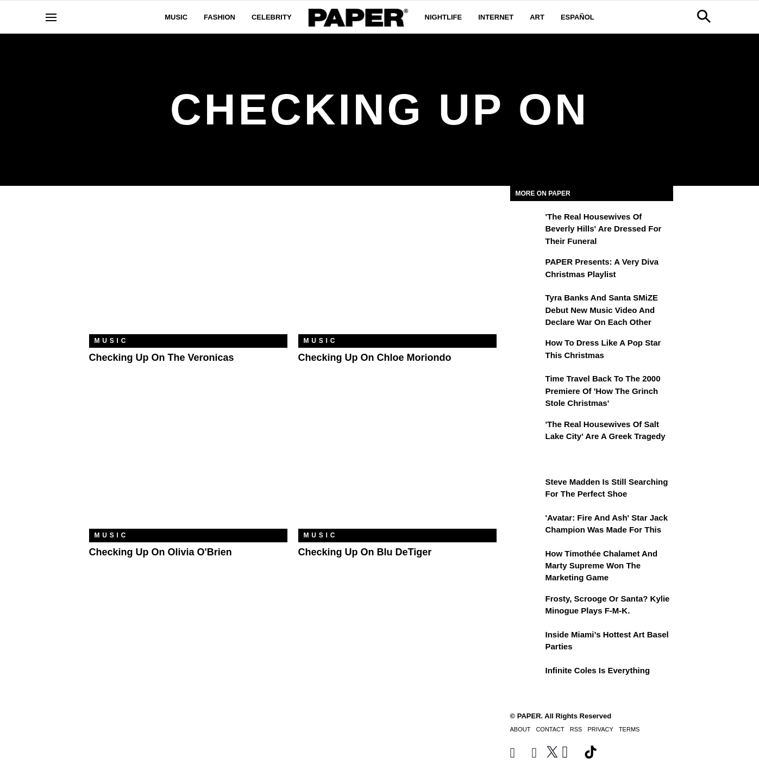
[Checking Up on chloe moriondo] (397, 268)
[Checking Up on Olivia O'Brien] (188, 463)
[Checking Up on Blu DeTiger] (397, 463)
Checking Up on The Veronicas (161, 357)
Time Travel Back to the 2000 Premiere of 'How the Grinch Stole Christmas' (603, 391)
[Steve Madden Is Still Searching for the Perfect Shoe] (526, 489)
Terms (629, 729)
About (520, 729)
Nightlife (443, 17)
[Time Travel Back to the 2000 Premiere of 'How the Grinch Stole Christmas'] (526, 386)
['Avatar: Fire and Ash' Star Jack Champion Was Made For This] (526, 525)
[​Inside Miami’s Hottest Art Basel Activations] (526, 642)
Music (176, 17)
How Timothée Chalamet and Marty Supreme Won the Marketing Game (601, 566)
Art (537, 17)
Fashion (219, 17)
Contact (550, 729)
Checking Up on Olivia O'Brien (160, 552)
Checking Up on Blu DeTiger (365, 552)
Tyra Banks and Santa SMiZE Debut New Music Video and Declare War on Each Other (601, 310)
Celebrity (272, 17)
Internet (495, 17)
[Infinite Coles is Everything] (526, 678)
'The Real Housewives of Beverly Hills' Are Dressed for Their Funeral (603, 229)
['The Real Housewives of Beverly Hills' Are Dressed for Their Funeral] (526, 224)
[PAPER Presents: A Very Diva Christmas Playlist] (526, 269)
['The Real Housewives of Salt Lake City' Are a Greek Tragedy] (526, 432)
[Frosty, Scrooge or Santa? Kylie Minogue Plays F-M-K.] (526, 606)
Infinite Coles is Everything (597, 670)
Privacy (600, 729)
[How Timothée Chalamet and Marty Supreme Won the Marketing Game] (526, 561)
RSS (576, 729)
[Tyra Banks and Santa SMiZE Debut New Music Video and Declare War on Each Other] (526, 305)
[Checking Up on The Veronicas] (188, 268)
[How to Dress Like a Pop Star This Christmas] (526, 350)
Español (577, 17)
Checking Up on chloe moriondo (374, 357)
